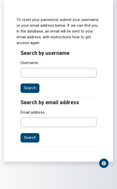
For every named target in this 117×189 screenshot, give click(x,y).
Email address (33, 112)
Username (29, 62)
